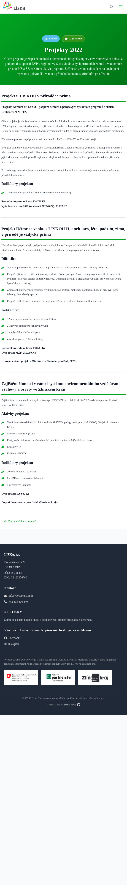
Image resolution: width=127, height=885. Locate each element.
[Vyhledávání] (111, 6)
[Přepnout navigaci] (120, 6)
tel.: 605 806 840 (18, 601)
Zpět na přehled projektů (20, 521)
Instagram (12, 643)
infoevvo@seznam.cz (21, 595)
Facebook (12, 637)
